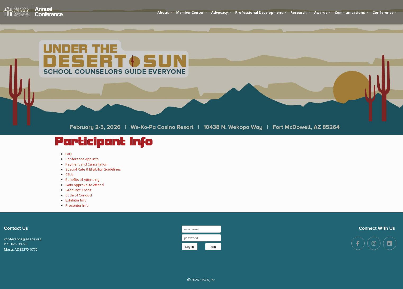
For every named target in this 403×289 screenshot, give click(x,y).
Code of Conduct (78, 195)
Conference (385, 12)
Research (300, 12)
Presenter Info (77, 205)
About (164, 12)
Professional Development (260, 12)
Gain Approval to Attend (84, 184)
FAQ (68, 154)
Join (213, 247)
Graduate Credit (78, 189)
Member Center (191, 12)
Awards (322, 12)
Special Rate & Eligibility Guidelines (93, 169)
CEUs (69, 174)
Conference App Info (82, 159)
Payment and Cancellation (86, 164)
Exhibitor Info (76, 200)
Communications (351, 12)
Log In (189, 247)
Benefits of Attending (82, 179)
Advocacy (221, 12)
